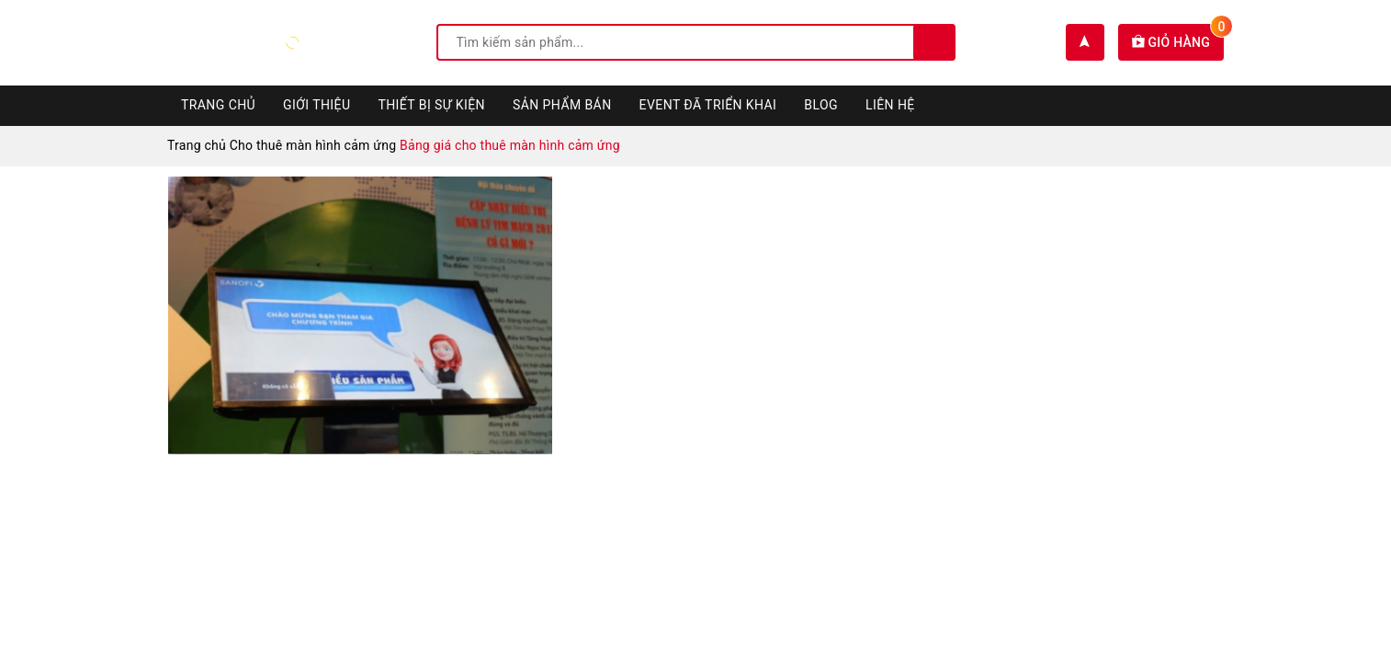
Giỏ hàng (1178, 42)
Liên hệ (890, 104)
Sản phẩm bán (562, 104)
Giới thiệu (316, 104)
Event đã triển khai (708, 104)
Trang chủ (218, 104)
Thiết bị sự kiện (431, 104)
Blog (821, 104)
